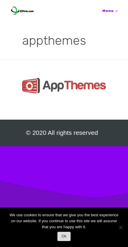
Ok (64, 236)
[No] (121, 229)
